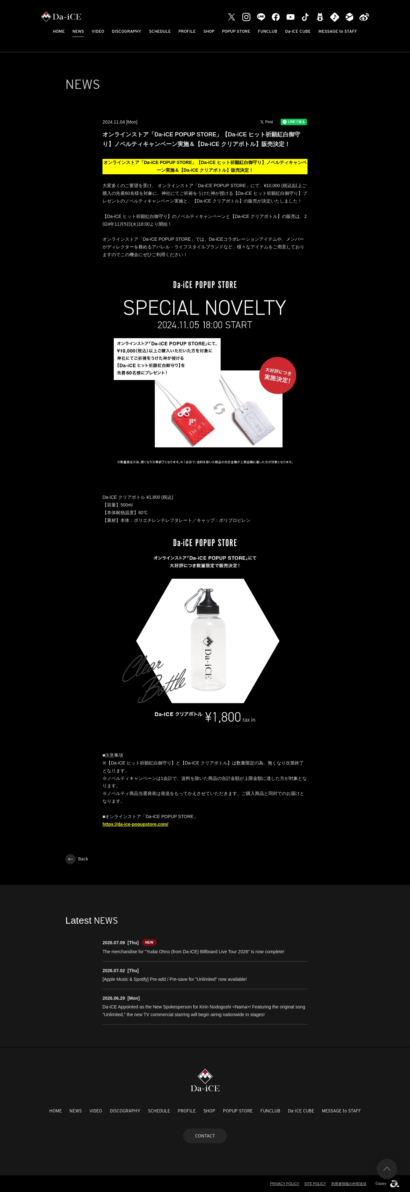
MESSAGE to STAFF (337, 31)
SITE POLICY (315, 1184)
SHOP (208, 31)
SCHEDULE (160, 31)
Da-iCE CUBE (298, 31)
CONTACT (205, 1135)
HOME (59, 31)
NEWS (78, 31)
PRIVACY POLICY (284, 1184)
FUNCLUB (267, 31)
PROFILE (187, 31)
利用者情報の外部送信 (348, 1184)
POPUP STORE (236, 31)
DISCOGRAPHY (126, 31)
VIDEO (98, 31)
